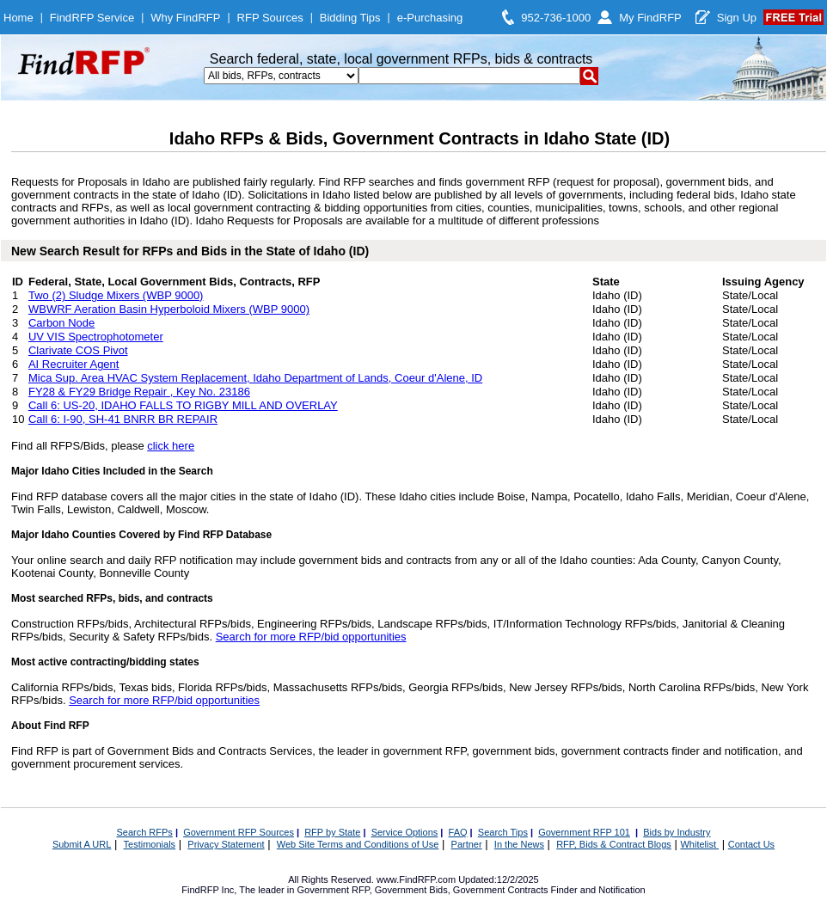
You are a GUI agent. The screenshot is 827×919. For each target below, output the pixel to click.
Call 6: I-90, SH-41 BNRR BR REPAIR (122, 419)
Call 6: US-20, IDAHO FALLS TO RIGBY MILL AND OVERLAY (183, 405)
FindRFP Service (92, 17)
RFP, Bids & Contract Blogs (613, 844)
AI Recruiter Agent (73, 364)
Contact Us (751, 844)
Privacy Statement (225, 844)
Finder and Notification (598, 890)
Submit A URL (81, 844)
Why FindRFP (185, 17)
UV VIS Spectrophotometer (95, 336)
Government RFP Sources (238, 832)
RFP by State (332, 832)
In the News (519, 844)
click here (170, 445)
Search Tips (503, 832)
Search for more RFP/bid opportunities (311, 636)
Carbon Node (61, 322)
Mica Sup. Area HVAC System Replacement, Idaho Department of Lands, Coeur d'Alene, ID (255, 377)
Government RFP (333, 890)
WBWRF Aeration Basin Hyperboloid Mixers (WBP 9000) (168, 309)
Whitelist (699, 844)
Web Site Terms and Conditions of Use (358, 844)
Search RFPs (144, 832)
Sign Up (737, 17)
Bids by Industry (676, 832)
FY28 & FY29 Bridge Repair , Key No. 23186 (139, 391)
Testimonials (150, 844)
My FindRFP (650, 17)
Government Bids (411, 890)
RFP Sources (270, 17)
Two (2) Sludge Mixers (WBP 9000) (116, 295)
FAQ (458, 832)
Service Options (404, 832)
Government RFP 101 (584, 832)
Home (18, 17)
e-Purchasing (430, 17)
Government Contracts (500, 890)
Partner (466, 844)
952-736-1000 (556, 17)
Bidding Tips (350, 17)
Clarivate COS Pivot (78, 350)
